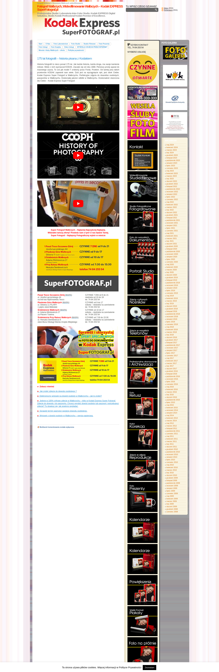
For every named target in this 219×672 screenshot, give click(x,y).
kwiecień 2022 (172, 205)
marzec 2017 (171, 363)
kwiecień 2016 (172, 389)
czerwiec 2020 (172, 262)
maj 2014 (170, 415)
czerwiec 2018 (172, 324)
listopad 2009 (171, 480)
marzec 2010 (171, 470)
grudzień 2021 (172, 215)
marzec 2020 (171, 270)
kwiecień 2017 (172, 361)
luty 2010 (170, 473)
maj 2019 (170, 296)
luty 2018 (170, 335)
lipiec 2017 (170, 353)
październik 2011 (173, 431)
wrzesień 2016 (172, 379)
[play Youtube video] (78, 107)
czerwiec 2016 (172, 384)
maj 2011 (170, 436)
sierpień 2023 (171, 163)
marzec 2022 (171, 207)
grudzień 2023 (172, 155)
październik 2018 (173, 314)
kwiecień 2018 (172, 329)
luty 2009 (170, 504)
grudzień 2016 (172, 371)
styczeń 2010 (171, 475)
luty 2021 (170, 241)
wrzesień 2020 (172, 254)
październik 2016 (173, 376)
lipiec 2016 (170, 382)
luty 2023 (170, 179)
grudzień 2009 (172, 478)
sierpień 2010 (171, 457)
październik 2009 (173, 483)
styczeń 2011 (171, 447)
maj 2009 (170, 496)
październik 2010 (173, 452)
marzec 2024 (171, 150)
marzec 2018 (171, 332)
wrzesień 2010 (172, 454)
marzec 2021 (171, 238)
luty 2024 (170, 153)
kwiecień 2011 (172, 439)
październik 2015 (173, 400)
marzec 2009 (171, 501)
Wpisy (166, 8)
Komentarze (168, 10)
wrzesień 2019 (172, 285)
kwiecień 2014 (172, 418)
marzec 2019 (171, 301)
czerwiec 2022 (172, 199)
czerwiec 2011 (172, 434)
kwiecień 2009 (172, 499)
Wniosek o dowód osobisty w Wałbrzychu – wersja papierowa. (65, 416)
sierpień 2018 (171, 319)
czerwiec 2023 (172, 168)
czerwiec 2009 (172, 493)
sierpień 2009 (171, 488)
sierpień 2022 (171, 194)
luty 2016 (170, 395)
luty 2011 (170, 444)
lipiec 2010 (170, 460)
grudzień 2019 (172, 277)
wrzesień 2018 (172, 316)
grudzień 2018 (172, 309)
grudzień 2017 (172, 340)
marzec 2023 (171, 176)
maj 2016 (170, 387)
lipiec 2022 (170, 197)
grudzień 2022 (172, 184)
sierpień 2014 (171, 413)
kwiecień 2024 (172, 147)
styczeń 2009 (171, 506)
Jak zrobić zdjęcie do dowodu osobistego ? (57, 391)
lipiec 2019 (170, 290)
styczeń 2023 (171, 181)
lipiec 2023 (170, 166)
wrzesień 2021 (172, 223)
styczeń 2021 (171, 244)
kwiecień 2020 (172, 267)
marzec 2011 (171, 441)
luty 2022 (170, 210)
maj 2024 (170, 145)
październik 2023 (173, 160)
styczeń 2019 (171, 306)
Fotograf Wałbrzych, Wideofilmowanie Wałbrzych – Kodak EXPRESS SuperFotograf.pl (80, 8)
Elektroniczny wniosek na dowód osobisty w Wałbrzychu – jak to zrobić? (69, 396)
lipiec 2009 (170, 491)
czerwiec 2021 (172, 231)
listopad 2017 (171, 342)
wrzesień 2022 (172, 192)
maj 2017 (170, 358)
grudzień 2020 (172, 246)
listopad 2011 (171, 428)
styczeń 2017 (171, 369)
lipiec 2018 (170, 322)
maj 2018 (170, 327)
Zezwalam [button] (149, 667)
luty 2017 (170, 366)
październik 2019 (173, 283)
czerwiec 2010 (172, 462)
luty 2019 (170, 303)
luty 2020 (170, 272)
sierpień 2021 (171, 225)
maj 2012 (170, 423)
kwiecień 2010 (172, 467)
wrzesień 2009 (172, 486)
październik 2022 (173, 189)
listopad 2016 (171, 374)
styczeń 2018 (171, 337)
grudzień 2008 (172, 509)
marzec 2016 (171, 392)
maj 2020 (170, 264)
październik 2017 (173, 345)
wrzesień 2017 (172, 348)
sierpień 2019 (171, 288)
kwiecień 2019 (172, 298)
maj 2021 (170, 233)
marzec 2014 (171, 421)
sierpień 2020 (171, 257)
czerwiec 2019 (172, 293)
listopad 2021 (171, 218)
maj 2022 (170, 202)
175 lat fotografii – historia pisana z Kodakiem (64, 58)
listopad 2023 (171, 158)
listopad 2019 (171, 280)
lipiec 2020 (170, 259)
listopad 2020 (171, 249)
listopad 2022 (171, 186)
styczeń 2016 (171, 397)
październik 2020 (173, 251)
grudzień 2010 (172, 449)
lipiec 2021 (170, 228)
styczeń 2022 (171, 212)
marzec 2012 (171, 426)
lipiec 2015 (170, 402)
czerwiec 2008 (172, 512)
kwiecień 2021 (172, 236)
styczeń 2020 (171, 275)
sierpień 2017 (171, 350)
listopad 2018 (171, 311)
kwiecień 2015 (172, 408)
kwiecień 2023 (172, 173)
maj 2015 (170, 405)
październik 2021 (173, 220)
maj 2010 (170, 465)
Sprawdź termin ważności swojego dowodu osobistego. (62, 411)
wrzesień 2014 (172, 410)
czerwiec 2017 (172, 355)
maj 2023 (170, 171)
